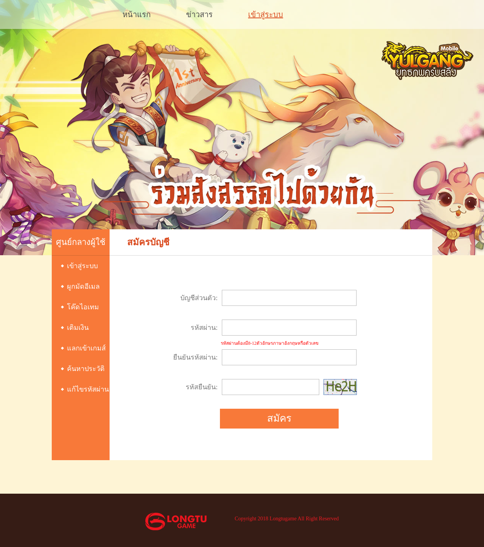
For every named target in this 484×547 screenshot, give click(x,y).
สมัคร (279, 418)
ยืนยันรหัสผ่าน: (195, 357)
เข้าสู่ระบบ (265, 14)
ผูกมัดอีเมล (83, 286)
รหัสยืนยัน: (202, 387)
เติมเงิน (78, 327)
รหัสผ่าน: (204, 327)
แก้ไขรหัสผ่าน (88, 389)
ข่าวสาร (199, 14)
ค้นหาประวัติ (86, 369)
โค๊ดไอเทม (83, 307)
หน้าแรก (137, 14)
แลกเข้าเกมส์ (86, 348)
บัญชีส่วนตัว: (199, 298)
